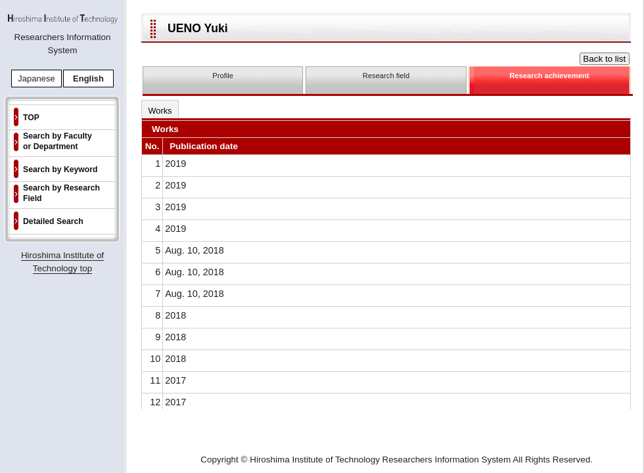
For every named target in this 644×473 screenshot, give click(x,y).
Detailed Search (53, 221)
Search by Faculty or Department (57, 141)
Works (160, 111)
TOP (31, 117)
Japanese (36, 78)
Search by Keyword (60, 169)
